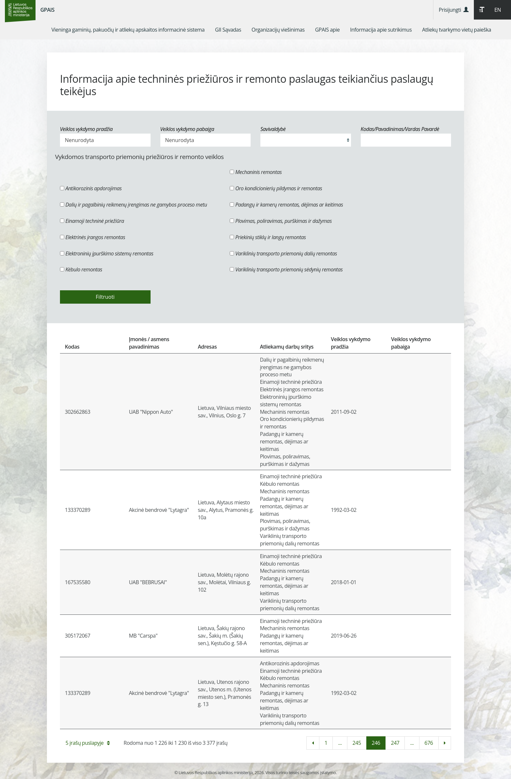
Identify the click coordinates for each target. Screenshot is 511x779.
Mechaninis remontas (256, 172)
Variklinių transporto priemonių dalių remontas (283, 253)
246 (376, 742)
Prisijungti (453, 9)
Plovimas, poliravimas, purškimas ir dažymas (281, 220)
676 (429, 742)
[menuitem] (128, 29)
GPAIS (47, 9)
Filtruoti (105, 296)
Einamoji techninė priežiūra (92, 220)
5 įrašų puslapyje (88, 742)
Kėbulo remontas (81, 269)
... (340, 742)
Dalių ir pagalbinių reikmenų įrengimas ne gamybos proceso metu (133, 204)
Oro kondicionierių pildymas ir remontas (276, 188)
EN (497, 9)
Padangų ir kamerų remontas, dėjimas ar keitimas (286, 204)
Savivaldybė (272, 129)
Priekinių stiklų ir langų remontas (268, 237)
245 (357, 742)
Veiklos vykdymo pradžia (86, 129)
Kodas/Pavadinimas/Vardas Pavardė (400, 129)
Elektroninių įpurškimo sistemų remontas (106, 253)
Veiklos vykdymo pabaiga (187, 129)
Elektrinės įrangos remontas (92, 237)
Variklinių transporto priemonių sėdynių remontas (286, 269)
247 (395, 742)
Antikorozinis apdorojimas (91, 188)
